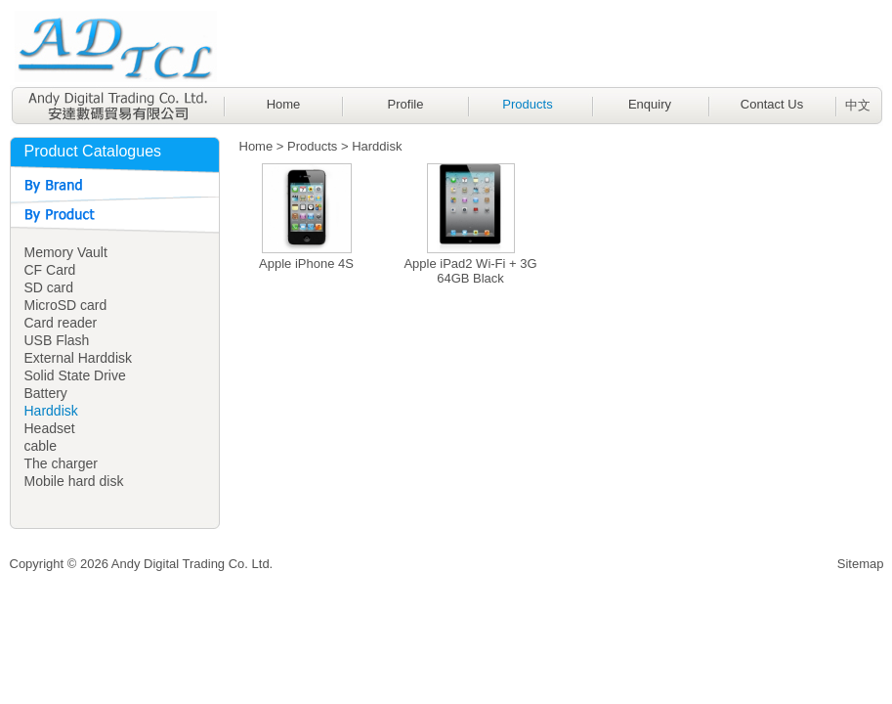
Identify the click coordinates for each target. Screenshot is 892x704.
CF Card (50, 270)
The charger (61, 463)
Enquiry (649, 104)
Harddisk (51, 410)
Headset (49, 428)
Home (284, 104)
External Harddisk (78, 358)
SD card (49, 287)
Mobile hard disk (74, 481)
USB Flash (57, 340)
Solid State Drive (75, 375)
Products (527, 104)
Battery (45, 393)
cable (40, 446)
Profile (406, 104)
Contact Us (772, 104)
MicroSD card (65, 305)
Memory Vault (65, 252)
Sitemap (860, 563)
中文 (858, 105)
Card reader (61, 322)
